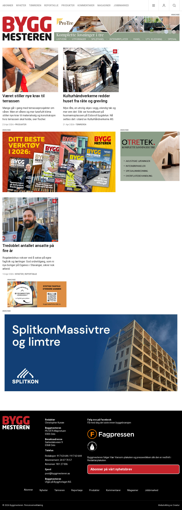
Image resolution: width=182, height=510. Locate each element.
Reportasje (51, 5)
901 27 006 (62, 464)
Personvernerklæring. (33, 505)
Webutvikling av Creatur (169, 505)
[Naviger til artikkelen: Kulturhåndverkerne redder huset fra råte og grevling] (91, 70)
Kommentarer (86, 5)
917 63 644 (62, 456)
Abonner (7, 5)
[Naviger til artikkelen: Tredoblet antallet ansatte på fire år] (30, 219)
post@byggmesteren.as (57, 473)
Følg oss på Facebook (99, 419)
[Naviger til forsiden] (27, 29)
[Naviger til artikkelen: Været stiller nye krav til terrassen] (30, 70)
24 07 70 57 (66, 460)
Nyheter (21, 5)
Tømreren (35, 5)
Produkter (68, 5)
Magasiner (104, 5)
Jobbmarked (121, 5)
